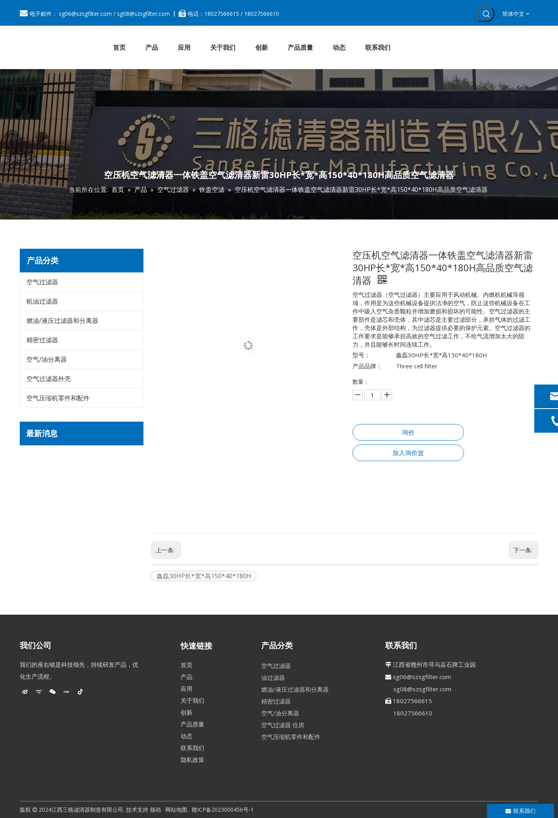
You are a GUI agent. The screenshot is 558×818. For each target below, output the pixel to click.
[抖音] (80, 691)
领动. (156, 809)
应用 (186, 688)
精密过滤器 (42, 340)
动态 (186, 736)
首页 (186, 665)
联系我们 (192, 748)
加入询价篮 (408, 452)
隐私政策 (192, 760)
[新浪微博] (25, 691)
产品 (186, 677)
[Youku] (39, 691)
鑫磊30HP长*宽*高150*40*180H (203, 576)
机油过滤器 (42, 301)
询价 (408, 432)
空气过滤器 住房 (282, 725)
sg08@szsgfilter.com (143, 13)
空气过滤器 (42, 282)
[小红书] (66, 691)
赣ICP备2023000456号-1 (223, 809)
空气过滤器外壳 (48, 378)
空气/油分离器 (46, 359)
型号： (361, 355)
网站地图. (177, 809)
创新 (186, 712)
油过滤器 (273, 677)
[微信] (52, 691)
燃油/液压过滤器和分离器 (62, 320)
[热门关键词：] (486, 14)
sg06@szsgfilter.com (85, 13)
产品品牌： (367, 366)
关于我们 (192, 700)
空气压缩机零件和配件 (58, 398)
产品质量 (192, 724)
